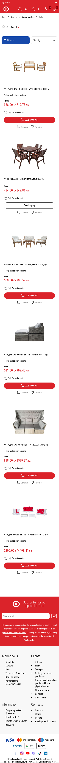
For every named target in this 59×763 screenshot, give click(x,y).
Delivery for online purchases (43, 675)
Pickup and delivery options (15, 95)
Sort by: (44, 40)
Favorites (36, 127)
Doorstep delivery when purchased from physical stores (45, 683)
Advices (38, 662)
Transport (39, 669)
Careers (9, 665)
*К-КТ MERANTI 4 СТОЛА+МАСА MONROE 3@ (24, 179)
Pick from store (42, 690)
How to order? (12, 717)
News (8, 669)
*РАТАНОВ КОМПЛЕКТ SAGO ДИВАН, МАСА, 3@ (25, 264)
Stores (38, 714)
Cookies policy (12, 677)
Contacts (39, 710)
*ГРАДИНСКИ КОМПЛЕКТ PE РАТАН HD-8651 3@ (26, 354)
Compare (22, 127)
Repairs (38, 717)
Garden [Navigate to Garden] (14, 17)
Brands (38, 665)
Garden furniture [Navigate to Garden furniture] (28, 17)
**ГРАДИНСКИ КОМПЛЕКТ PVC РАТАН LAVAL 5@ (26, 444)
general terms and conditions (14, 632)
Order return (40, 697)
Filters (9, 40)
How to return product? (16, 721)
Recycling (10, 724)
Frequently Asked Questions (13, 712)
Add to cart (29, 120)
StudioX (48, 759)
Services (39, 693)
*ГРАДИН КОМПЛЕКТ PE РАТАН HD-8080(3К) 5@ (26, 534)
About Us (10, 662)
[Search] (20, 9)
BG (39, 9)
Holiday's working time (45, 721)
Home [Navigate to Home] (4, 17)
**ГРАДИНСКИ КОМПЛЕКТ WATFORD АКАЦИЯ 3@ (26, 89)
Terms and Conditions (15, 673)
